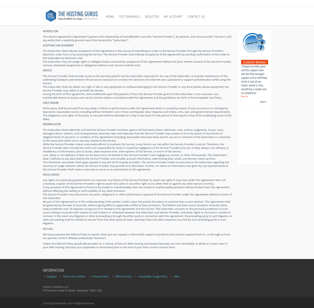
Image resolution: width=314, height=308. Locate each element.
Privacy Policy (101, 276)
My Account (173, 16)
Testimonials (129, 16)
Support (52, 276)
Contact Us (196, 16)
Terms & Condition (74, 276)
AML (176, 276)
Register (152, 16)
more (262, 102)
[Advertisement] (253, 134)
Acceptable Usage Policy (152, 276)
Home (110, 16)
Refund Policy (123, 276)
